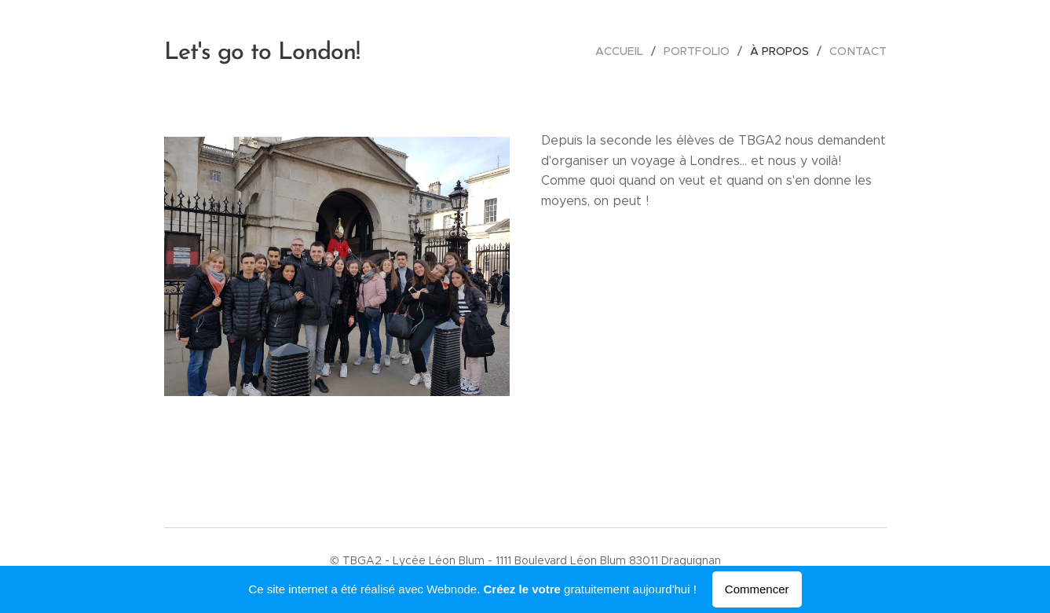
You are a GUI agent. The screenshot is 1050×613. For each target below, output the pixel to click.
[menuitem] (625, 51)
